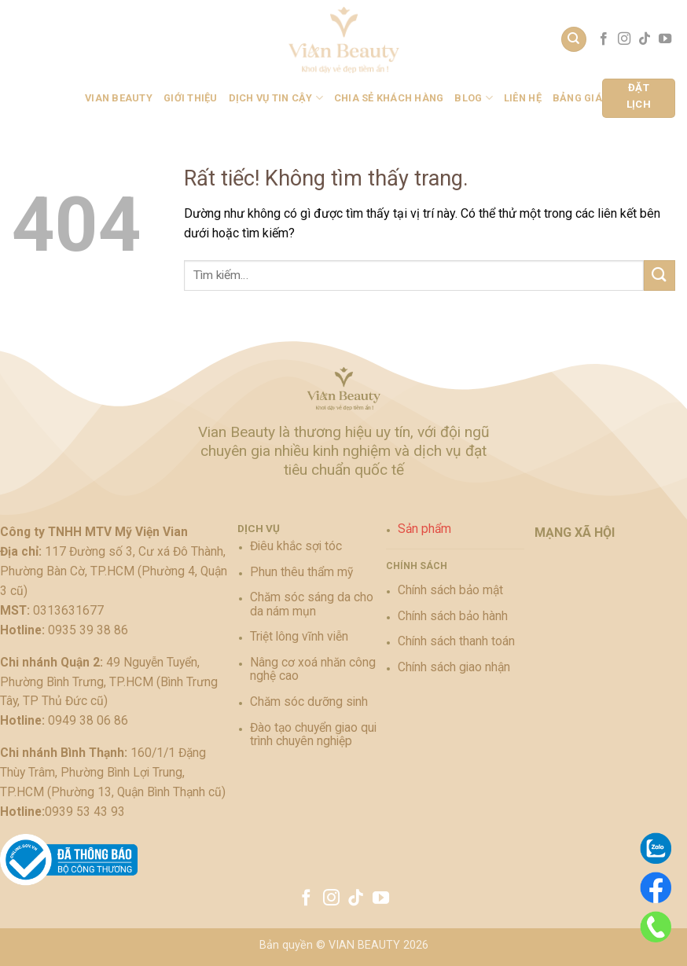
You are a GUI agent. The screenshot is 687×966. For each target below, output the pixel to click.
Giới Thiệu (190, 98)
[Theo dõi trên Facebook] (603, 39)
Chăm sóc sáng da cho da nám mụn (311, 604)
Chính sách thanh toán (456, 641)
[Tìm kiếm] (573, 40)
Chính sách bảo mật (450, 590)
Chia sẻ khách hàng (389, 98)
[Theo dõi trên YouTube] (665, 39)
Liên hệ (523, 98)
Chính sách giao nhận (454, 667)
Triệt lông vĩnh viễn (299, 637)
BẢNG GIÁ (577, 98)
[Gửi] (659, 275)
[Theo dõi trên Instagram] (624, 39)
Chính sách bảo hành (453, 616)
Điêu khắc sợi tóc (296, 546)
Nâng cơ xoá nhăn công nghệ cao (313, 669)
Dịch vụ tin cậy (276, 97)
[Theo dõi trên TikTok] (644, 39)
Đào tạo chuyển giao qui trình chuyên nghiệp (313, 734)
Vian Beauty (118, 98)
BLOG (473, 97)
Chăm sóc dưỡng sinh (309, 702)
